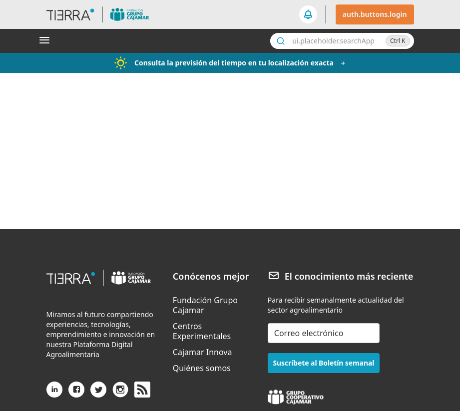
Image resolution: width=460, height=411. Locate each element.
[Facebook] (76, 393)
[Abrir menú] (46, 40)
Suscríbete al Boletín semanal (323, 363)
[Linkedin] (54, 393)
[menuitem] (214, 305)
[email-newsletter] (324, 333)
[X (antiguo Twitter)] (98, 393)
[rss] (142, 390)
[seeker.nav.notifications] (308, 14)
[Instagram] (120, 393)
